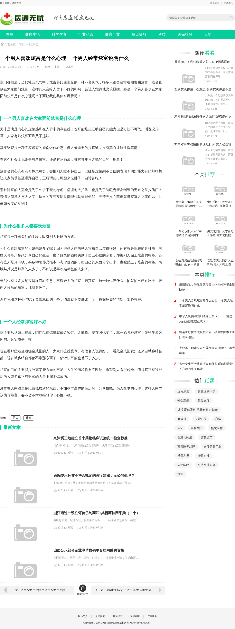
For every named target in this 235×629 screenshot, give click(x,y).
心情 (218, 419)
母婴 (208, 34)
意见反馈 (100, 616)
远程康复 (183, 391)
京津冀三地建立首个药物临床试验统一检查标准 (207, 350)
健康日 (181, 419)
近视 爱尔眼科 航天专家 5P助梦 (197, 409)
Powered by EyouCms (139, 622)
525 (179, 428)
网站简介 (83, 616)
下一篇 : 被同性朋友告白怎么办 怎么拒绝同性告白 (127, 590)
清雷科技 (204, 455)
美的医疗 (196, 428)
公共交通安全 (206, 465)
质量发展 (183, 455)
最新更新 (215, 3)
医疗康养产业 (212, 446)
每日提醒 (139, 34)
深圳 (180, 474)
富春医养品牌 (186, 446)
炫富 (29, 418)
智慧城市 (206, 437)
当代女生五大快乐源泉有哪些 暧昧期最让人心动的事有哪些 (206, 366)
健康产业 (112, 34)
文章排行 (228, 3)
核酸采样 (217, 428)
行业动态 (85, 34)
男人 (15, 418)
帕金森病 (183, 400)
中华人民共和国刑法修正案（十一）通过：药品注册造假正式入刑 (207, 319)
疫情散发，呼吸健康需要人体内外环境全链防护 (207, 287)
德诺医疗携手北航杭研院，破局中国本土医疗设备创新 (207, 335)
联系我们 (117, 616)
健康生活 (32, 34)
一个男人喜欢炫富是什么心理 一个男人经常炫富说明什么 (206, 303)
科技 (162, 34)
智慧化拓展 (184, 437)
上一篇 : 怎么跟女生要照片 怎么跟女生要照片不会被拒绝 (39, 590)
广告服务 (152, 616)
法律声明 (135, 616)
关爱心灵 (201, 419)
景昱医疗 (204, 400)
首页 (9, 34)
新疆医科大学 (206, 391)
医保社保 (184, 34)
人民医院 (183, 465)
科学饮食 (59, 34)
